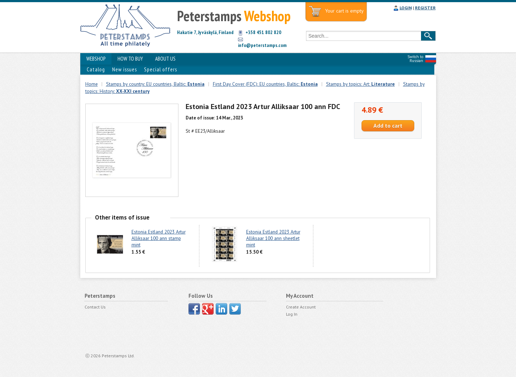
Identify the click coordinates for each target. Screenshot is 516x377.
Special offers (160, 69)
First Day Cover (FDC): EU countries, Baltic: (265, 84)
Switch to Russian (415, 58)
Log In (291, 314)
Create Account (301, 307)
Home (91, 84)
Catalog (96, 69)
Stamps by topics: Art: (360, 84)
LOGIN (406, 7)
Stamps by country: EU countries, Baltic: (155, 84)
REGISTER (425, 7)
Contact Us (95, 307)
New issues (124, 69)
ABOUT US (165, 58)
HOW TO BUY (130, 58)
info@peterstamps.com (262, 45)
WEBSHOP (95, 58)
